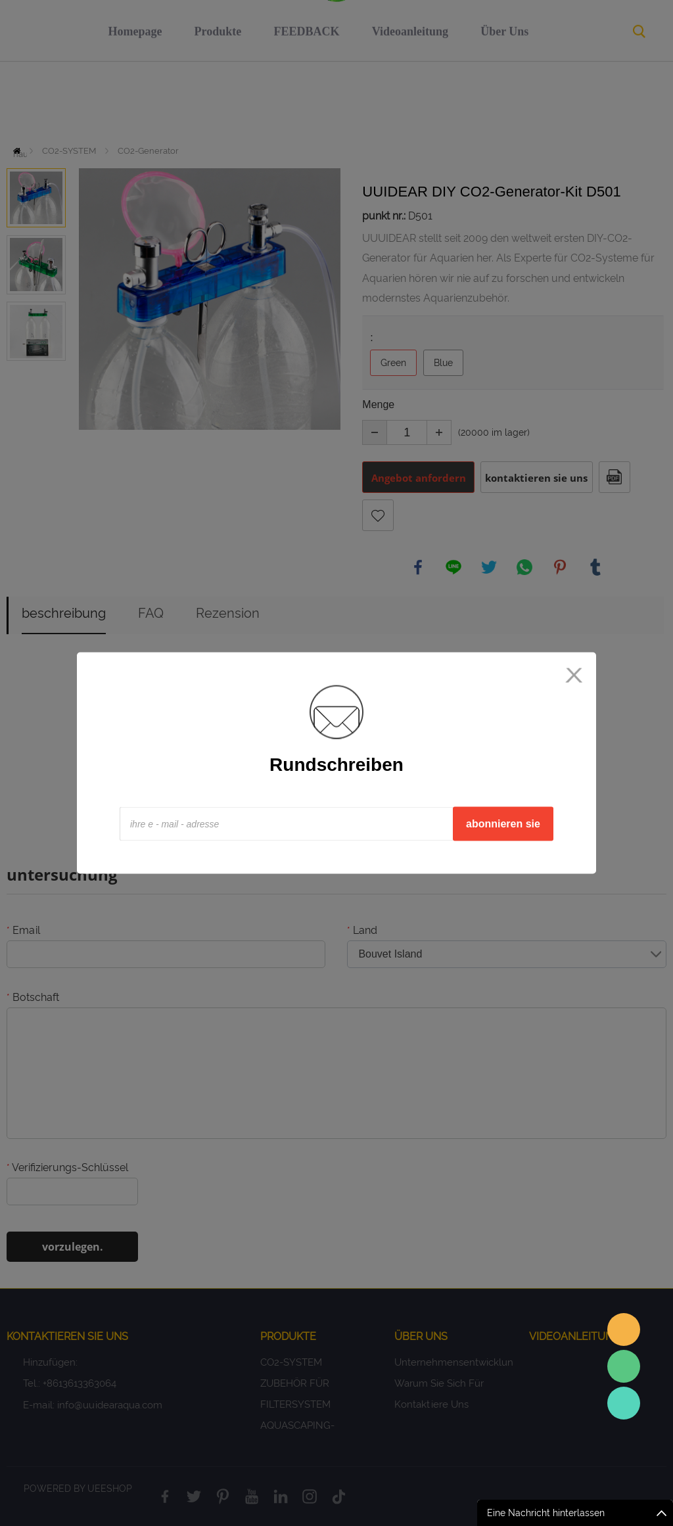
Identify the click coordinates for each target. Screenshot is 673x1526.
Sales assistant (623, 1329)
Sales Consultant (623, 1403)
